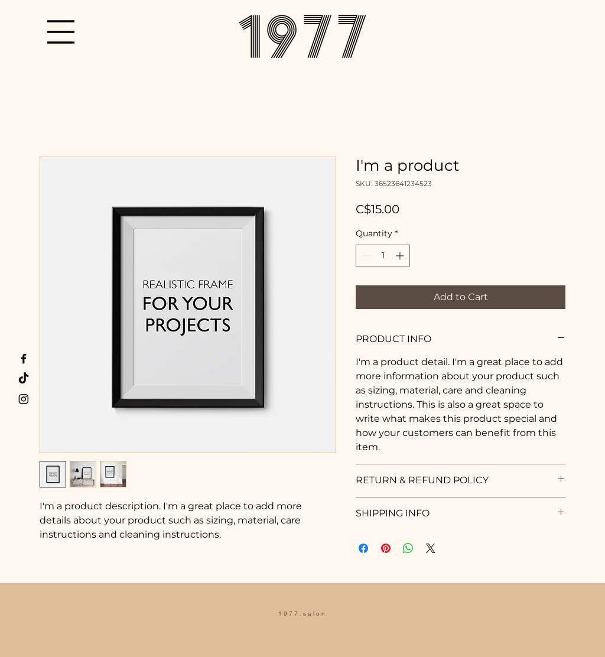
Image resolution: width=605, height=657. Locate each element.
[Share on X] (431, 548)
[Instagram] (23, 398)
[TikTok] (23, 378)
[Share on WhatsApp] (408, 548)
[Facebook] (23, 358)
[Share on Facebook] (363, 548)
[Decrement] (364, 255)
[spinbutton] (382, 255)
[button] (60, 31)
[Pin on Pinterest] (386, 548)
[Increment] (400, 255)
